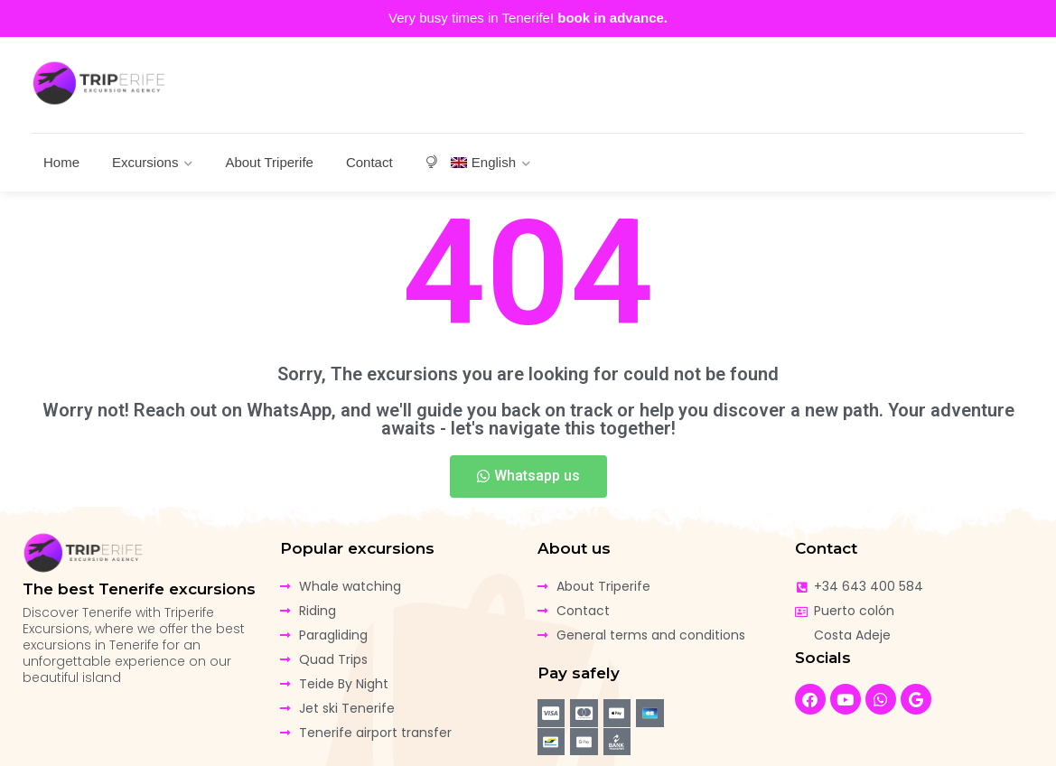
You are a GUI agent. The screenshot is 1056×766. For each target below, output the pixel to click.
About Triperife (269, 162)
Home (61, 162)
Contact (369, 162)
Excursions (145, 162)
